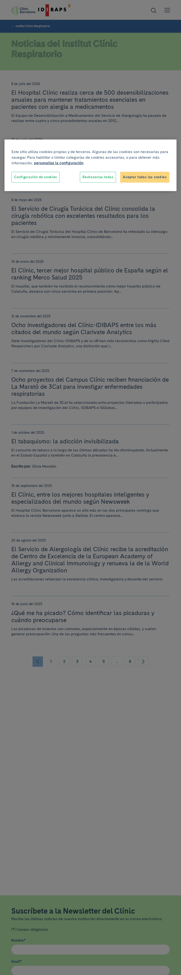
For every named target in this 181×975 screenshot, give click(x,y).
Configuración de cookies (35, 177)
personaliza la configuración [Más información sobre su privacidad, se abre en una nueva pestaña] (58, 163)
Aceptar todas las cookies (145, 177)
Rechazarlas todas (97, 177)
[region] (90, 165)
